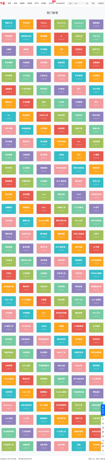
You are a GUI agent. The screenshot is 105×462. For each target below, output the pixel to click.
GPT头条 (13, 459)
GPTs (37, 3)
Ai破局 (22, 3)
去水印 (51, 2)
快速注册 (101, 3)
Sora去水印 (60, 3)
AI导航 (43, 3)
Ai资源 (29, 3)
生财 (15, 3)
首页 (9, 3)
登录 (93, 3)
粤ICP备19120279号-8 (25, 459)
